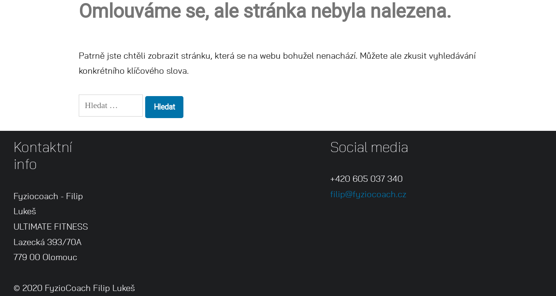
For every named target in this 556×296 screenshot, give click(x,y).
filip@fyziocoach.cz (368, 194)
